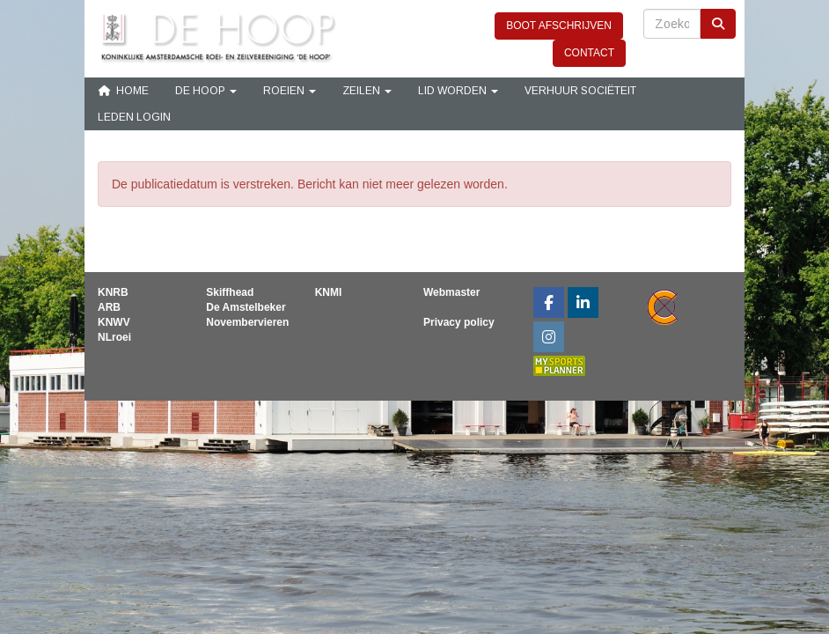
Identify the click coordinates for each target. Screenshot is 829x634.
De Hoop (206, 91)
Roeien (289, 91)
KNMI (328, 292)
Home (123, 91)
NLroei (114, 337)
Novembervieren (247, 322)
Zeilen (367, 91)
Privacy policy (459, 322)
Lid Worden (458, 91)
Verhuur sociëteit (580, 91)
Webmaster (451, 292)
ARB (109, 307)
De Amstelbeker (245, 307)
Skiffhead (229, 292)
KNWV (114, 322)
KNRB (113, 292)
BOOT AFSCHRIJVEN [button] (559, 25)
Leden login (134, 117)
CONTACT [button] (589, 53)
